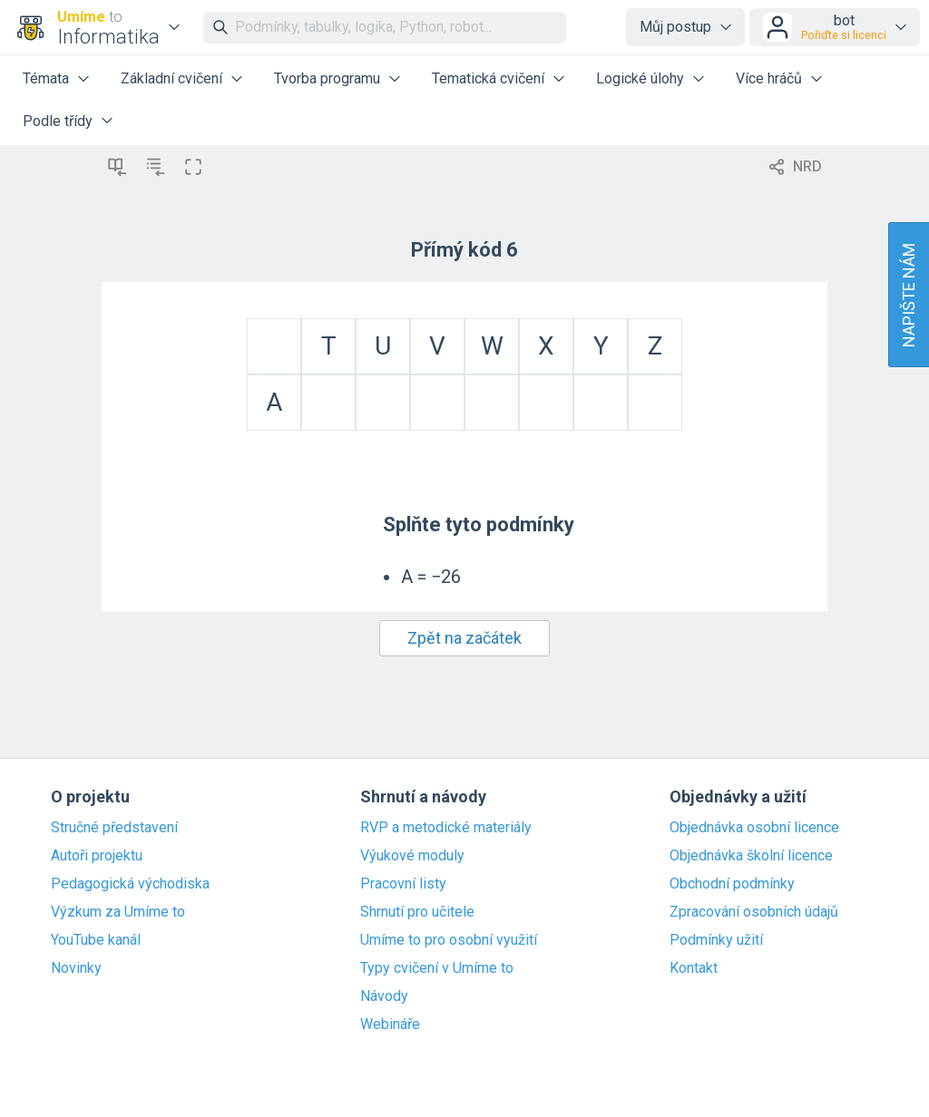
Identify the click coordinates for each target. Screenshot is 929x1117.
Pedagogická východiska (130, 884)
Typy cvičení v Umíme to (436, 968)
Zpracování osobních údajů (754, 912)
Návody (384, 996)
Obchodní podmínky (732, 884)
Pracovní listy (403, 884)
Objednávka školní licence (751, 856)
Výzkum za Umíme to (118, 912)
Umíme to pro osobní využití (448, 940)
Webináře (390, 1024)
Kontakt (694, 968)
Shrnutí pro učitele (417, 912)
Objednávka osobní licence (754, 828)
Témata (46, 78)
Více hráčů (769, 78)
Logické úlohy (640, 78)
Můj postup (675, 26)
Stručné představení (114, 828)
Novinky (76, 968)
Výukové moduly (412, 856)
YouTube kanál (96, 940)
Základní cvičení (171, 78)
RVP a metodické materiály (446, 828)
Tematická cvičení (488, 78)
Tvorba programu (327, 78)
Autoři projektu (96, 856)
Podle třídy (58, 121)
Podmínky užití (716, 940)
